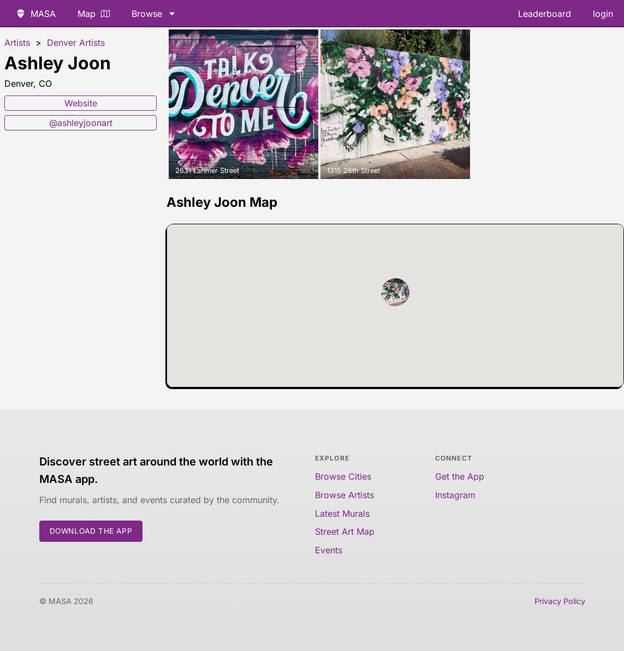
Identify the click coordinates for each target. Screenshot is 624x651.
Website (80, 103)
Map (94, 13)
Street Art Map (345, 531)
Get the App (459, 476)
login (603, 13)
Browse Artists (344, 494)
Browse (154, 13)
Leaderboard (544, 13)
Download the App (91, 531)
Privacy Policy (559, 601)
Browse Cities (343, 476)
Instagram (455, 494)
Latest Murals (342, 513)
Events (328, 550)
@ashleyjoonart (80, 122)
